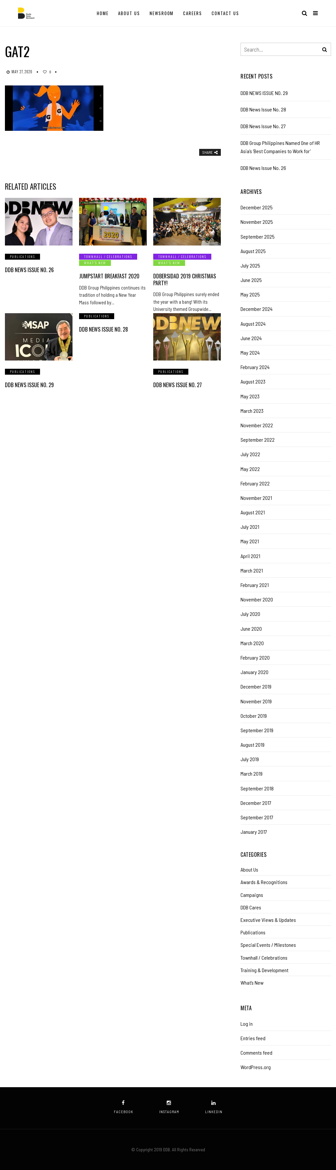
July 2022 (250, 454)
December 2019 (256, 686)
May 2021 (250, 541)
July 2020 (250, 614)
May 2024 (250, 352)
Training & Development (264, 970)
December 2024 (257, 309)
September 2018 (257, 788)
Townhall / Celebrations (108, 256)
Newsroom (162, 13)
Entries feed (253, 1038)
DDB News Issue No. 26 (29, 270)
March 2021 (252, 570)
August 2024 (253, 323)
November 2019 (256, 701)
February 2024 (255, 367)
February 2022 (255, 483)
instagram (169, 1107)
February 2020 (255, 657)
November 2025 (257, 222)
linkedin (213, 1107)
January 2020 (254, 672)
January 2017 (254, 832)
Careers (192, 13)
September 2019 (257, 730)
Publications (22, 256)
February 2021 (255, 585)
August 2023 (253, 381)
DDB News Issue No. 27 (177, 385)
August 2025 (253, 251)
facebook (123, 1107)
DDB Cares (251, 907)
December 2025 (257, 207)
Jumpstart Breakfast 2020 (109, 276)
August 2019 (252, 744)
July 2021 (250, 527)
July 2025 (250, 265)
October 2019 (254, 716)
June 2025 (251, 280)
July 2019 (250, 759)
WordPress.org (256, 1067)
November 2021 (256, 498)
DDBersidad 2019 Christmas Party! (184, 279)
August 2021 (253, 512)
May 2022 (250, 469)
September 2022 (258, 439)
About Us (129, 13)
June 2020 (251, 628)
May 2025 (250, 294)
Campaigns (252, 895)
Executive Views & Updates (268, 920)
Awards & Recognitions (264, 882)
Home (103, 13)
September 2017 (257, 817)
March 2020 (252, 643)
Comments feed (256, 1052)
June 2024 (251, 338)
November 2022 (257, 425)
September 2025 (258, 236)
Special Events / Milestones (268, 945)
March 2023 (252, 411)
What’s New (95, 262)
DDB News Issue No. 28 (103, 329)
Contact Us (225, 13)
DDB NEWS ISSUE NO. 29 (29, 385)
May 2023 (250, 396)
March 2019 (251, 773)
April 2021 (250, 556)
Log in (247, 1023)
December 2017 (256, 803)
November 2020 (257, 599)
